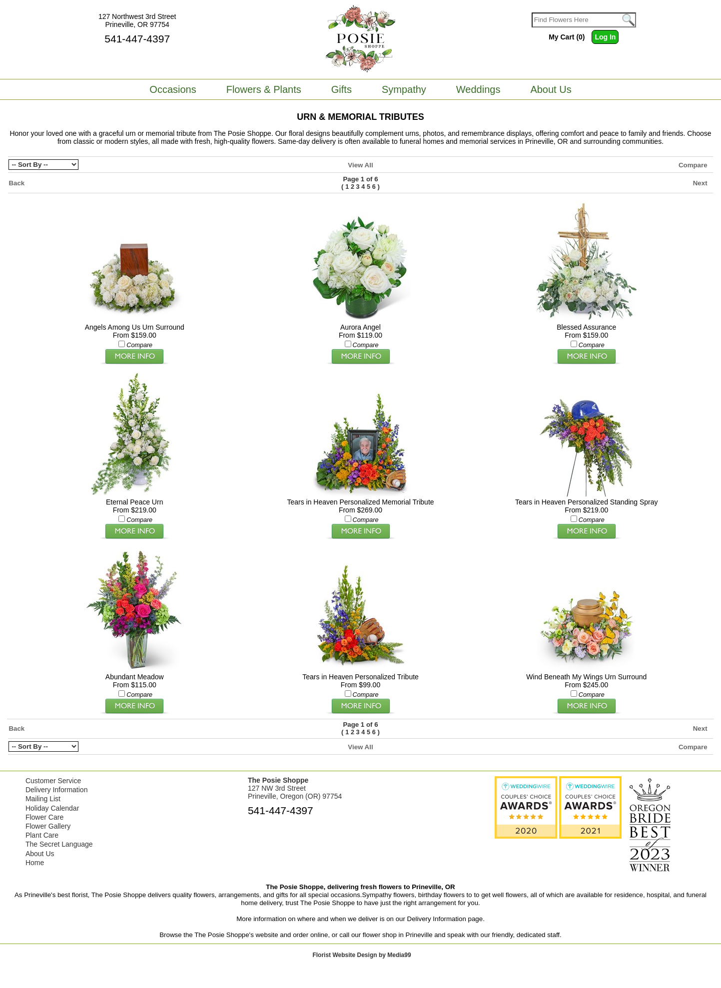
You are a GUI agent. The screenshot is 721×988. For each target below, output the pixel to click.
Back (16, 183)
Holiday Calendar (52, 808)
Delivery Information (56, 790)
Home (34, 863)
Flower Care (44, 817)
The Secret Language (59, 844)
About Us (39, 854)
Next (700, 183)
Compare (693, 165)
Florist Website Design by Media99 (361, 955)
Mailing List (42, 799)
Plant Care (41, 835)
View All (360, 165)
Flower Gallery (47, 826)
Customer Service (53, 781)
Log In (605, 37)
